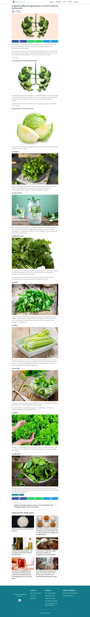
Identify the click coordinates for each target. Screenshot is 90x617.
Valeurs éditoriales (50, 598)
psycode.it (33, 598)
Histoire (76, 2)
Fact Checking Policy (50, 593)
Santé (64, 2)
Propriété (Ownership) (51, 601)
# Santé (21, 494)
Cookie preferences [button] (67, 596)
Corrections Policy (50, 596)
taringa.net (15, 57)
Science (51, 2)
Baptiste (18, 10)
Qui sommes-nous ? (36, 593)
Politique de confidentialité (69, 593)
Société (70, 2)
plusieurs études (44, 103)
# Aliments (15, 494)
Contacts (33, 596)
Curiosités (58, 2)
